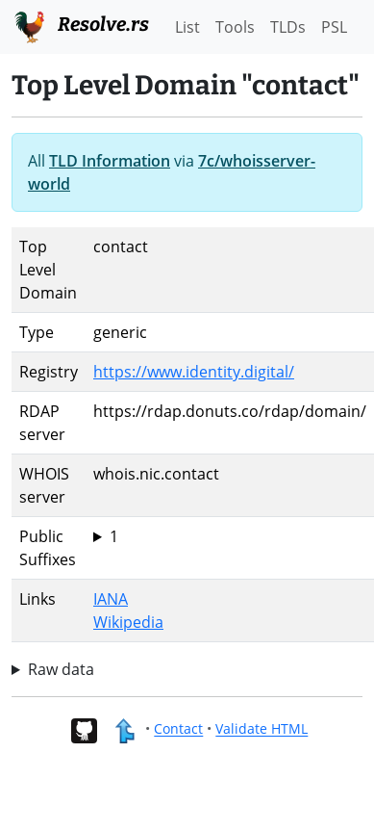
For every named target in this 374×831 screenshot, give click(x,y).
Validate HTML (261, 729)
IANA (110, 599)
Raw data (61, 669)
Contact (178, 729)
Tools (235, 27)
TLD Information (109, 160)
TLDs (288, 27)
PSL (334, 27)
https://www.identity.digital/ (193, 371)
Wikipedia (128, 622)
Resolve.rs (80, 25)
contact (229, 536)
